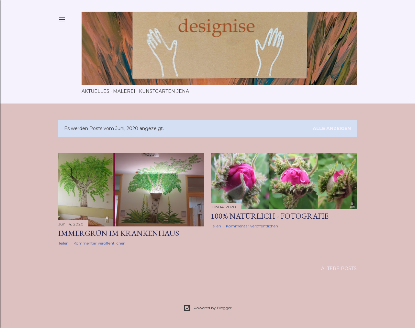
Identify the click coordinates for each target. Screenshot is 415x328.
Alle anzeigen (332, 128)
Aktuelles (95, 91)
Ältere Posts (339, 268)
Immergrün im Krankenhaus (118, 233)
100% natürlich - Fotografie (270, 216)
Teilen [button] (63, 243)
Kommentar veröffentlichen (99, 243)
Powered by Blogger (207, 308)
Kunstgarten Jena (164, 91)
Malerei (124, 91)
